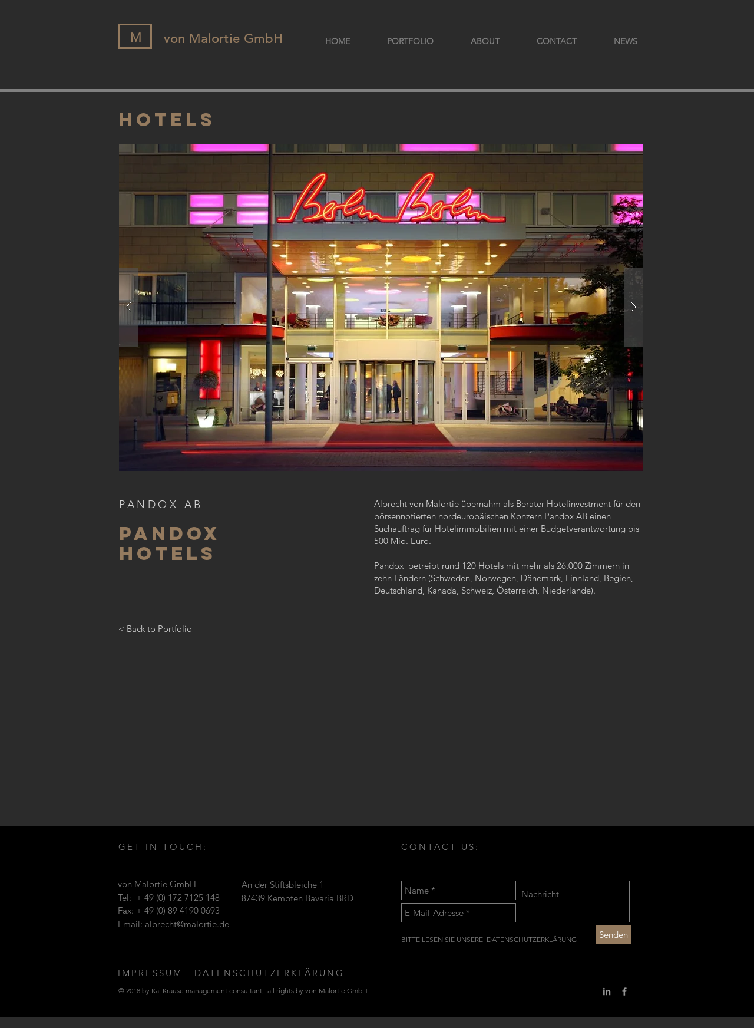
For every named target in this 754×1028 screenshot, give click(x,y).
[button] (381, 307)
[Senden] (613, 934)
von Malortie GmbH (223, 38)
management (206, 990)
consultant (245, 990)
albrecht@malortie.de (187, 924)
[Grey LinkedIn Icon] (606, 991)
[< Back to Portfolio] (155, 629)
